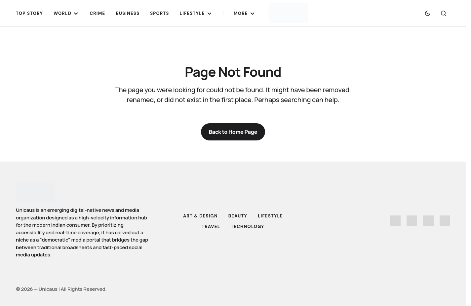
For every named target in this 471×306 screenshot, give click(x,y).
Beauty (237, 216)
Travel (211, 226)
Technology (247, 226)
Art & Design (200, 216)
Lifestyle (270, 216)
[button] (427, 13)
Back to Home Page (233, 131)
